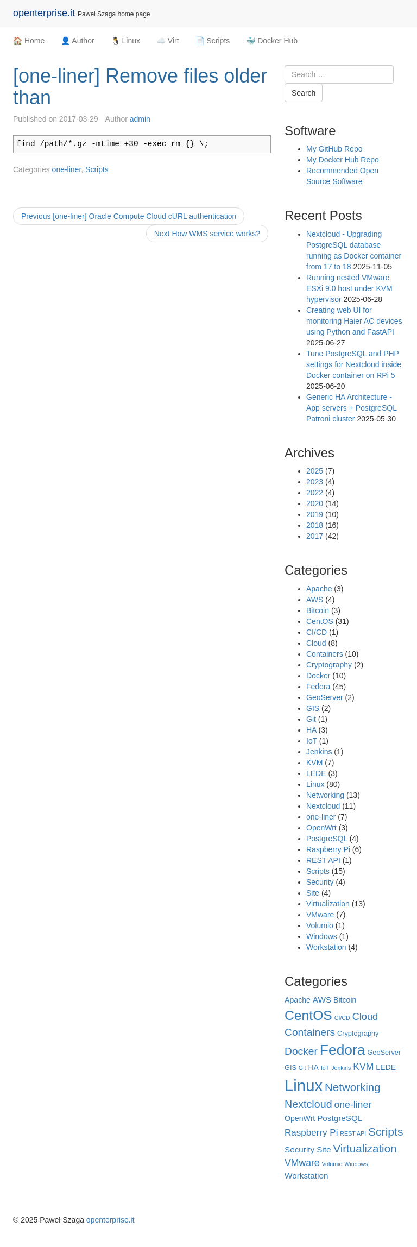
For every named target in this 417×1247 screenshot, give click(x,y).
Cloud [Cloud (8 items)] (365, 1016)
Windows (321, 936)
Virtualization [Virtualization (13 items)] (364, 1148)
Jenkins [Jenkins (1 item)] (341, 1068)
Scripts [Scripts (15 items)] (385, 1131)
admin (140, 119)
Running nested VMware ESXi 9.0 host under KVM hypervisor (349, 288)
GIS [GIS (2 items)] (290, 1067)
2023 (314, 481)
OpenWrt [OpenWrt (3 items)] (300, 1118)
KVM (314, 762)
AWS (314, 599)
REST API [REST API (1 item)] (353, 1133)
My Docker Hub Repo (342, 159)
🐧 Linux (125, 40)
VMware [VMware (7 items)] (302, 1162)
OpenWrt (321, 827)
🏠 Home (29, 40)
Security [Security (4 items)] (299, 1149)
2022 (314, 492)
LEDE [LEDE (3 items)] (386, 1067)
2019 (314, 514)
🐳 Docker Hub (272, 40)
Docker (318, 675)
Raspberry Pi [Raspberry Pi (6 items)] (311, 1133)
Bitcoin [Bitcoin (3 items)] (344, 1000)
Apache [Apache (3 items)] (298, 1000)
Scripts (97, 169)
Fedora (318, 686)
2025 (314, 471)
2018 (314, 525)
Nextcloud (323, 806)
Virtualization (328, 903)
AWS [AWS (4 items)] (322, 999)
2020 (314, 503)
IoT (311, 740)
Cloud (316, 643)
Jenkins (319, 751)
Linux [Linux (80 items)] (304, 1085)
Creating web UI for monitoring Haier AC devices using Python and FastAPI (354, 321)
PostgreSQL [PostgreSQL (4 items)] (339, 1118)
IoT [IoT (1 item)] (325, 1068)
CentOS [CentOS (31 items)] (308, 1015)
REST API (323, 860)
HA (311, 730)
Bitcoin (317, 610)
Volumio (319, 925)
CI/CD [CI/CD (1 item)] (342, 1018)
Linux (315, 784)
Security (320, 882)
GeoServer (324, 697)
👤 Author (77, 40)
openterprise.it (44, 13)
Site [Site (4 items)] (324, 1149)
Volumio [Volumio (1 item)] (331, 1164)
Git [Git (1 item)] (302, 1068)
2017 (314, 536)
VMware (320, 914)
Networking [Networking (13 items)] (353, 1087)
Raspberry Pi (328, 849)
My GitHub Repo (334, 148)
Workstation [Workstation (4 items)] (306, 1175)
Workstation (326, 947)
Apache (319, 588)
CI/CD (316, 632)
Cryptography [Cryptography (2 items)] (358, 1033)
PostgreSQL (327, 838)
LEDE (316, 773)
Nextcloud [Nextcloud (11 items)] (308, 1104)
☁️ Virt (167, 40)
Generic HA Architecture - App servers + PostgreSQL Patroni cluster (351, 408)
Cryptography (329, 664)
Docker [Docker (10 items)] (301, 1051)
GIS (312, 708)
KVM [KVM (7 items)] (363, 1066)
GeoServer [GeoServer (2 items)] (384, 1052)
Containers (324, 654)
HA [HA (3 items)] (313, 1067)
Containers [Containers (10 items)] (310, 1032)
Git (311, 719)
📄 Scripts (212, 40)
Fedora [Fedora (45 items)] (342, 1050)
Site (312, 893)
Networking (325, 795)
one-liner (66, 169)
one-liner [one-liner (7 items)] (353, 1104)
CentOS (319, 621)
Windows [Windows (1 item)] (356, 1164)
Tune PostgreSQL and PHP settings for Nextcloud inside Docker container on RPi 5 (353, 364)
